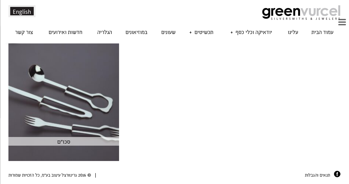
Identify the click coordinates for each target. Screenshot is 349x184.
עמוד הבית (322, 31)
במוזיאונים (136, 31)
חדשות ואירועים (65, 31)
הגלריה (104, 31)
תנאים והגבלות (317, 175)
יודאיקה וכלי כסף (254, 31)
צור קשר (24, 31)
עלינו (293, 31)
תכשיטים (203, 31)
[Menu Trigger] (342, 21)
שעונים (168, 31)
